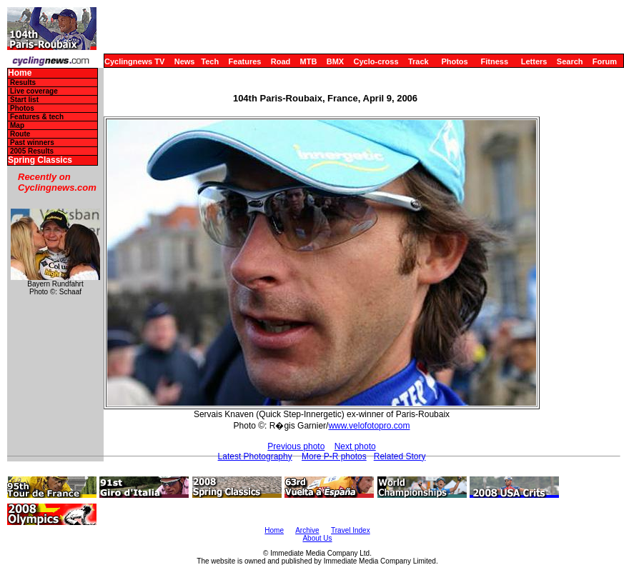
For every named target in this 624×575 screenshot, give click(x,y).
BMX (335, 61)
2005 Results (32, 151)
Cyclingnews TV (134, 61)
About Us (317, 538)
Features (245, 61)
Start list (24, 100)
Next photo (355, 446)
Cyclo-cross (376, 61)
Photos (454, 61)
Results (23, 82)
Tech (210, 61)
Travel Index (350, 530)
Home (19, 73)
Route (20, 134)
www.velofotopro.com (369, 426)
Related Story (400, 456)
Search (570, 61)
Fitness (494, 61)
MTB (308, 61)
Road (281, 61)
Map (17, 125)
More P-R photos (334, 456)
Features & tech (37, 117)
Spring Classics (40, 160)
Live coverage (34, 91)
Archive (307, 530)
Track (418, 61)
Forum (605, 61)
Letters (534, 61)
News (184, 61)
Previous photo (296, 446)
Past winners (32, 142)
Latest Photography (255, 456)
